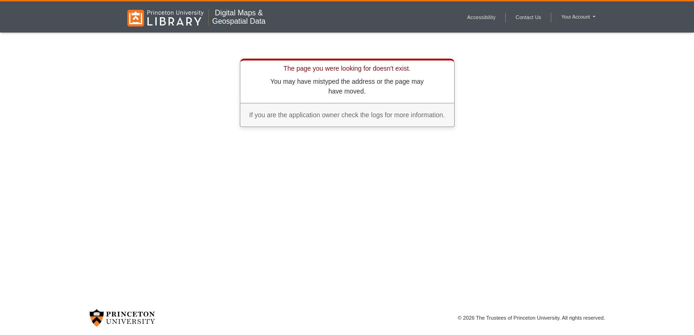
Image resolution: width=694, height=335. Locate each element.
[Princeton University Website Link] (122, 317)
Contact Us (528, 17)
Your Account (576, 17)
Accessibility (481, 17)
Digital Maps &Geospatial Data (238, 17)
